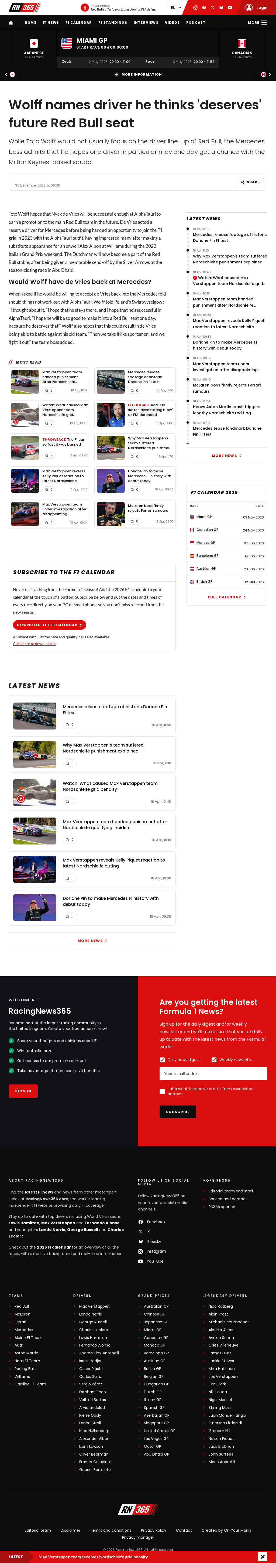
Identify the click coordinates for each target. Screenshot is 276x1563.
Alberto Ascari (221, 1330)
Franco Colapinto (95, 1462)
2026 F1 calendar (54, 1247)
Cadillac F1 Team (30, 1384)
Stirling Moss (220, 1407)
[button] (34, 49)
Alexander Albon (94, 1438)
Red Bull (74, 222)
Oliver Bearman (93, 1454)
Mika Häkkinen (222, 1369)
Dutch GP (153, 1392)
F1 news (51, 22)
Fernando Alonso (102, 1223)
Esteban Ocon (92, 1392)
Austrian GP (154, 1361)
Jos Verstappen (223, 1376)
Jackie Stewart (222, 1361)
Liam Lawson (91, 1446)
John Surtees (221, 1454)
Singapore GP (156, 1423)
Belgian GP (154, 1376)
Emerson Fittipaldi (225, 1423)
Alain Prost (218, 1314)
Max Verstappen (58, 1223)
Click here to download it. (34, 643)
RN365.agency (222, 1207)
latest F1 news (39, 1192)
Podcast (196, 22)
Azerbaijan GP (157, 1415)
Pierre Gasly (90, 1415)
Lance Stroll (90, 1423)
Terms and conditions (110, 1530)
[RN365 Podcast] (119, 7)
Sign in (23, 1091)
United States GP (159, 1431)
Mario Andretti (222, 1462)
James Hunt (220, 1353)
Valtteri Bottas (92, 1400)
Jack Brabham (222, 1446)
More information (138, 74)
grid (13, 238)
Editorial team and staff (231, 1191)
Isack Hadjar (90, 1361)
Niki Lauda (218, 1392)
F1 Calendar (78, 22)
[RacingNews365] (138, 1510)
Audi (19, 1345)
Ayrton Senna (221, 1337)
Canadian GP (156, 1337)
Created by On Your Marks (226, 1530)
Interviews (146, 22)
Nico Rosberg (221, 1306)
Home (30, 22)
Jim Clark (217, 1384)
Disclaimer (70, 1530)
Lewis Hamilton (24, 1223)
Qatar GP (152, 1446)
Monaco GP (154, 1345)
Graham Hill (219, 1431)
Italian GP (152, 1400)
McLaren (22, 1314)
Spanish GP (154, 1407)
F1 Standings (112, 22)
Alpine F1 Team (28, 1337)
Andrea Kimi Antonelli (99, 1353)
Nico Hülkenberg (94, 1431)
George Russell (82, 1229)
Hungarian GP (156, 1384)
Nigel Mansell (221, 1400)
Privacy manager (138, 1537)
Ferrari (20, 1322)
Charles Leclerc (93, 1330)
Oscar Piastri (91, 1369)
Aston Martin (26, 1353)
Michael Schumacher (229, 1322)
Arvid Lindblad (92, 1407)
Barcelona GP (156, 1353)
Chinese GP (154, 1314)
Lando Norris (52, 1229)
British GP (152, 1369)
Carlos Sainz (90, 1376)
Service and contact (228, 1199)
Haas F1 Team (27, 1361)
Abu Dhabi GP (156, 1454)
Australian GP (156, 1306)
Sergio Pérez (90, 1384)
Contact (184, 1530)
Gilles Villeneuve (224, 1345)
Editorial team (38, 1530)
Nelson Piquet (221, 1438)
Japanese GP (156, 1322)
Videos (172, 22)
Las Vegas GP (156, 1438)
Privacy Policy (153, 1530)
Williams (22, 1376)
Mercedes (55, 230)
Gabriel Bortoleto (95, 1469)
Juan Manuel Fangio (227, 1415)
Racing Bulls (25, 1369)
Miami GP (152, 1330)
